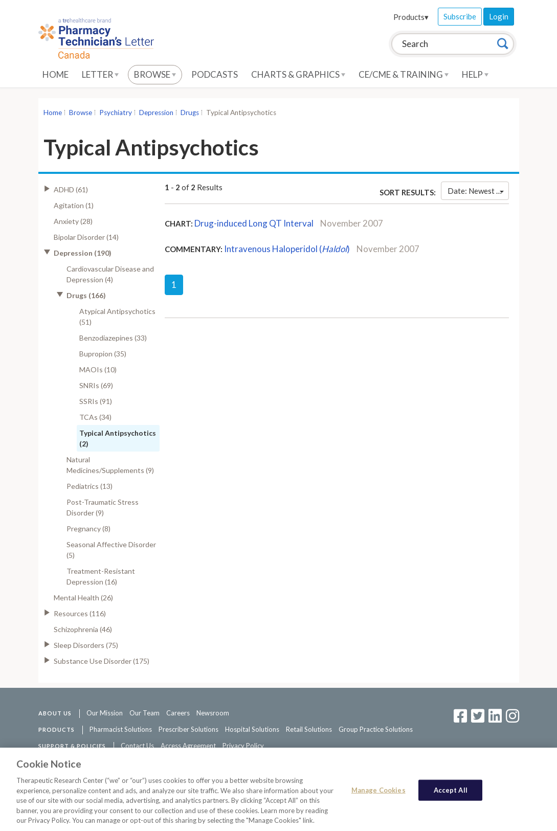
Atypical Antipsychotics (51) (117, 316)
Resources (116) (80, 613)
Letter (100, 74)
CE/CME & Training (404, 74)
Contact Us (137, 746)
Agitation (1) (74, 205)
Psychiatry (115, 112)
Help (475, 74)
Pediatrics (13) (89, 486)
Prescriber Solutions (188, 729)
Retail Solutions (309, 729)
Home (55, 74)
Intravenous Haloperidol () (287, 248)
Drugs (190, 112)
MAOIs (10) (98, 369)
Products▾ (411, 16)
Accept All (450, 793)
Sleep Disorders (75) (86, 645)
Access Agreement (188, 746)
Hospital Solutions (252, 729)
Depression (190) (83, 253)
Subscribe (459, 16)
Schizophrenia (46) (83, 629)
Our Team (144, 713)
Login (498, 16)
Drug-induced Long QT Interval (254, 223)
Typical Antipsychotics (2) (117, 438)
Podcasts (214, 74)
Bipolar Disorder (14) (86, 237)
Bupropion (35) (102, 353)
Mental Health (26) (83, 597)
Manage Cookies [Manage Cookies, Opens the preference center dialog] (378, 793)
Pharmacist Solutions (121, 729)
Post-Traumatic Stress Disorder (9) (102, 507)
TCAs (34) (95, 417)
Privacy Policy (243, 746)
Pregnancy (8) (88, 528)
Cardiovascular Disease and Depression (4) (110, 274)
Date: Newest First (478, 190)
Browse (155, 74)
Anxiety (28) (73, 221)
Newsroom (212, 713)
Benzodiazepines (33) (113, 337)
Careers (178, 713)
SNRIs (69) (96, 385)
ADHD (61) (71, 189)
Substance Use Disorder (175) (101, 661)
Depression (156, 112)
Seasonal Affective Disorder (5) (111, 549)
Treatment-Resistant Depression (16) (100, 576)
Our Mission (104, 713)
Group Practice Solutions (376, 729)
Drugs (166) (86, 295)
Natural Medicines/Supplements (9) (110, 465)
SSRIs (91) (95, 401)
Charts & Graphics (298, 74)
